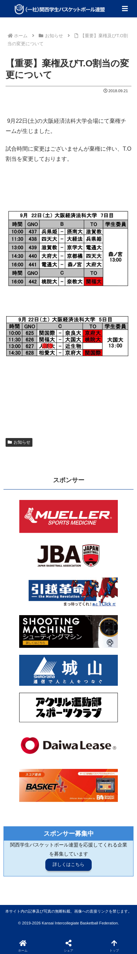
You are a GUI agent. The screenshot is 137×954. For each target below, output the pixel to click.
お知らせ (19, 442)
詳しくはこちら (68, 864)
